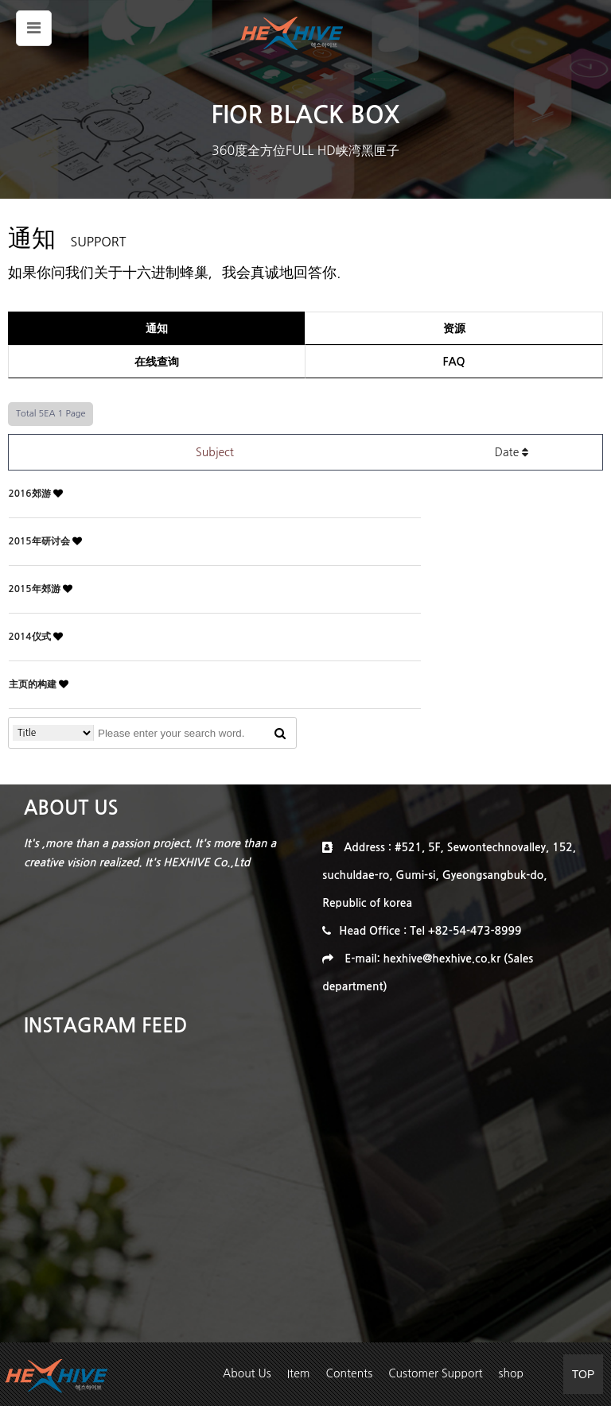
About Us (247, 1373)
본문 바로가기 (0, 0)
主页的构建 (34, 684)
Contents (349, 1373)
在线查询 (156, 361)
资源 (454, 328)
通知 (157, 328)
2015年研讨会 (40, 541)
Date (511, 452)
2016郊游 (31, 493)
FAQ (453, 361)
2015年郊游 (36, 589)
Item (298, 1373)
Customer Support (435, 1373)
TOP (583, 1374)
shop (511, 1373)
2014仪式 (31, 636)
